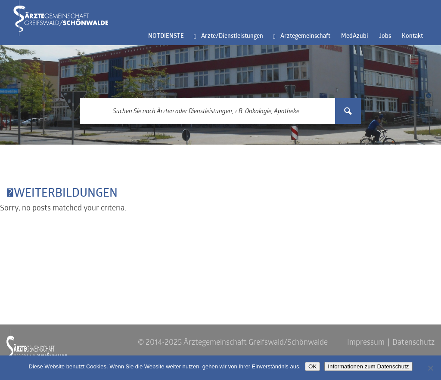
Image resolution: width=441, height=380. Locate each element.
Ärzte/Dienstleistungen (232, 36)
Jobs (385, 36)
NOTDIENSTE (166, 36)
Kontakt (412, 36)
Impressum (366, 342)
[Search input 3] (208, 111)
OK (312, 366)
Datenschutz (413, 342)
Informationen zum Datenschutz (368, 366)
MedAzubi (354, 36)
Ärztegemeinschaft (305, 36)
